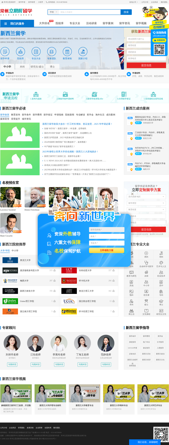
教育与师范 (131, 273)
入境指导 (160, 348)
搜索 (126, 12)
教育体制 (67, 53)
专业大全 (75, 23)
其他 (131, 283)
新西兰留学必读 (14, 108)
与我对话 (12, 364)
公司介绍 (144, 2)
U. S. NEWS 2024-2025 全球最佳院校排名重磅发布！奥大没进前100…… (75, 161)
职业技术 (161, 273)
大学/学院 (5, 250)
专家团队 (51, 53)
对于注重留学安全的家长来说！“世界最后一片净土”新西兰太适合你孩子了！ (77, 174)
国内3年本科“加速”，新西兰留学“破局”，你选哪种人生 (68, 133)
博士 (161, 302)
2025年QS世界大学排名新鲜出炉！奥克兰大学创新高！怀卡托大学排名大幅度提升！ (81, 170)
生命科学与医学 (146, 264)
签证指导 (146, 348)
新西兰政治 (160, 354)
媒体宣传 (4, 119)
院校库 (60, 23)
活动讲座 (91, 23)
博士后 (131, 312)
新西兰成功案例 (137, 108)
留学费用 (37, 114)
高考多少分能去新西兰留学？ (57, 165)
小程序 (40, 2)
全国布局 (48, 428)
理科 (161, 254)
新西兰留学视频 (14, 379)
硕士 (146, 302)
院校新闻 (69, 114)
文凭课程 (146, 312)
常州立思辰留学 (9, 2)
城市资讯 (26, 119)
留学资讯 (124, 23)
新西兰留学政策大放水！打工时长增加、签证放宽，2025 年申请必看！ (77, 124)
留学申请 (22, 2)
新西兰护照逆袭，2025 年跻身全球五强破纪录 (64, 137)
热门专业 (146, 342)
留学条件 (26, 114)
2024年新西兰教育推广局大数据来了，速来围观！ (66, 142)
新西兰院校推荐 (14, 244)
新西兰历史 (146, 354)
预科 (131, 292)
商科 (146, 254)
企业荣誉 (39, 428)
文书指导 (160, 342)
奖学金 (90, 114)
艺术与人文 (161, 264)
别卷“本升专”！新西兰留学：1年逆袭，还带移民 (65, 129)
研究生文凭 (161, 312)
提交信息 (146, 65)
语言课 (146, 292)
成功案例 (110, 114)
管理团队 (21, 428)
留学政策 (4, 114)
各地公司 (133, 2)
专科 (161, 292)
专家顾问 (9, 328)
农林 (146, 273)
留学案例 (108, 23)
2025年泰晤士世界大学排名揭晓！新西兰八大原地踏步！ (70, 151)
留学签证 (48, 114)
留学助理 (31, 2)
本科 (131, 302)
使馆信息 (132, 366)
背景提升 (15, 119)
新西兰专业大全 (137, 244)
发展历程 (30, 428)
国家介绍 (82, 53)
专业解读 (80, 114)
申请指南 (58, 114)
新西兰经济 (146, 360)
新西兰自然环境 (132, 360)
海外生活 (99, 114)
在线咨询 (161, 40)
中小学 (15, 250)
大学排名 (46, 22)
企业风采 (154, 2)
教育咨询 (15, 114)
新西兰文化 (160, 360)
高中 (161, 283)
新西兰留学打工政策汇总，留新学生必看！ (63, 156)
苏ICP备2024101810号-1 (47, 439)
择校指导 (132, 342)
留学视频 (141, 23)
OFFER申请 (132, 348)
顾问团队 (164, 2)
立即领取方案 (106, 250)
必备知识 (132, 354)
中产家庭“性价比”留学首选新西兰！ (59, 146)
